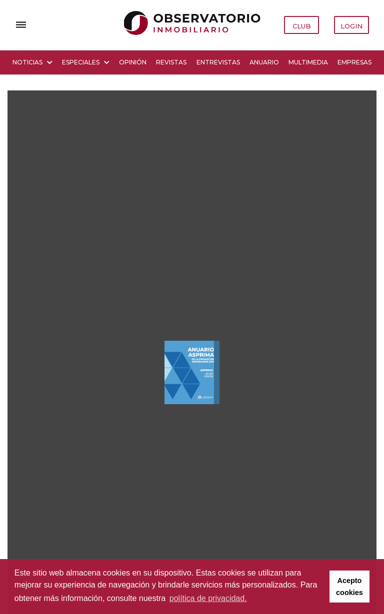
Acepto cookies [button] (349, 587)
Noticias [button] (32, 62)
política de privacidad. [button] (208, 598)
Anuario (264, 62)
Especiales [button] (86, 62)
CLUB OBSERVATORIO (302, 28)
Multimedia (308, 62)
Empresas (355, 62)
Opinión (132, 62)
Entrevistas (218, 62)
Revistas (171, 62)
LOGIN (351, 26)
